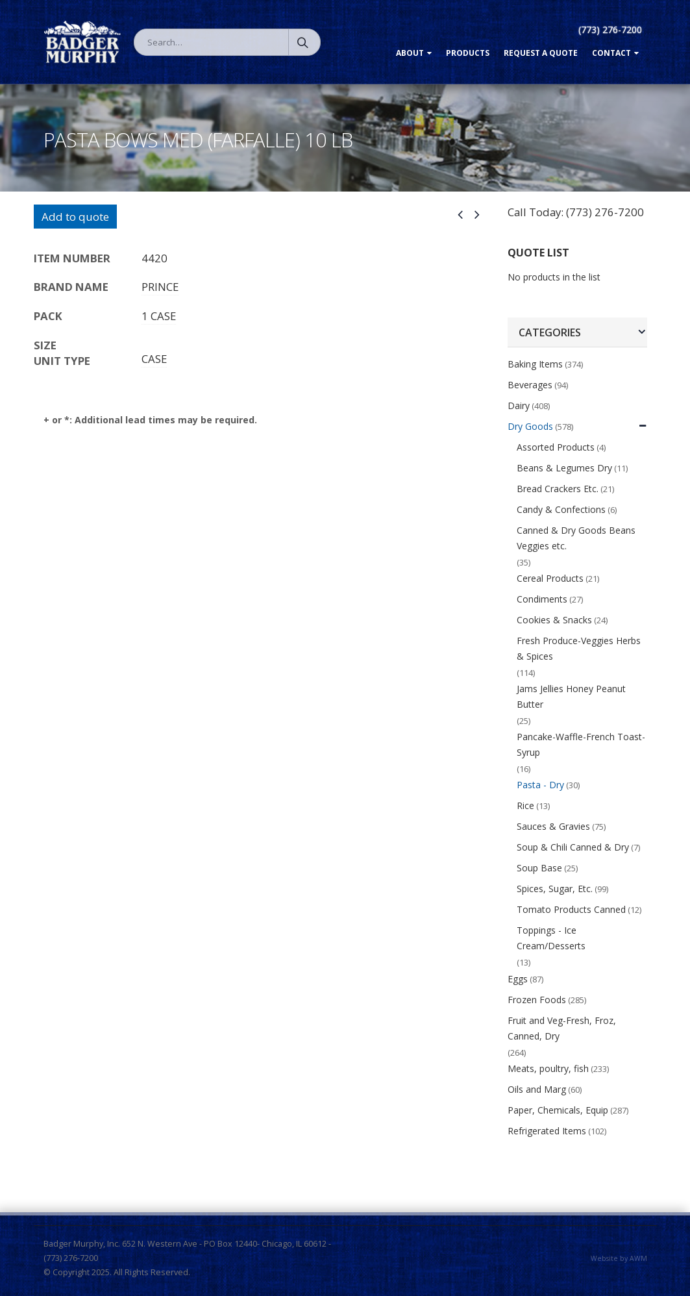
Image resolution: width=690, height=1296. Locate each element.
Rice (525, 805)
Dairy (519, 405)
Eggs (518, 979)
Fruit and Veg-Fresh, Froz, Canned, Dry (562, 1028)
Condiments (542, 599)
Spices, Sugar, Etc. (555, 888)
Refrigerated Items (547, 1131)
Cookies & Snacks (554, 620)
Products (467, 52)
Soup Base (539, 868)
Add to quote (75, 216)
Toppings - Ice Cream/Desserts (551, 938)
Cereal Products (550, 578)
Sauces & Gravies (553, 826)
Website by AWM (619, 1258)
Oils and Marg (537, 1089)
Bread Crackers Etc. (557, 488)
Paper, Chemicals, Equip (558, 1110)
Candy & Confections (561, 509)
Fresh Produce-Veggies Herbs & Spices (579, 648)
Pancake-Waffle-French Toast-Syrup (581, 744)
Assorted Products (556, 447)
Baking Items (535, 364)
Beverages (530, 385)
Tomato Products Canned (571, 909)
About (410, 52)
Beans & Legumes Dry (564, 468)
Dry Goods (530, 426)
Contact (611, 52)
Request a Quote (541, 52)
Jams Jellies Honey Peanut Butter (571, 696)
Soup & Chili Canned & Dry (573, 847)
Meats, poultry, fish (548, 1068)
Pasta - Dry (540, 785)
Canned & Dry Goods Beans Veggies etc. (576, 538)
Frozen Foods (537, 999)
